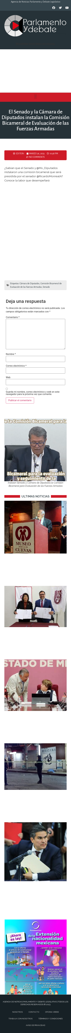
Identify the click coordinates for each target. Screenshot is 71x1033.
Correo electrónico (16, 366)
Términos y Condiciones (50, 1019)
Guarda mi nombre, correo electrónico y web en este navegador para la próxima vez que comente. (33, 393)
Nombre (11, 354)
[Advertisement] (35, 71)
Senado (46, 287)
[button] (35, 96)
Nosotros (17, 1012)
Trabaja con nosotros (20, 1019)
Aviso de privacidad (35, 1025)
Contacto (34, 1012)
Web (8, 377)
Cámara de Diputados (29, 283)
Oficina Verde (52, 1012)
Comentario (12, 317)
